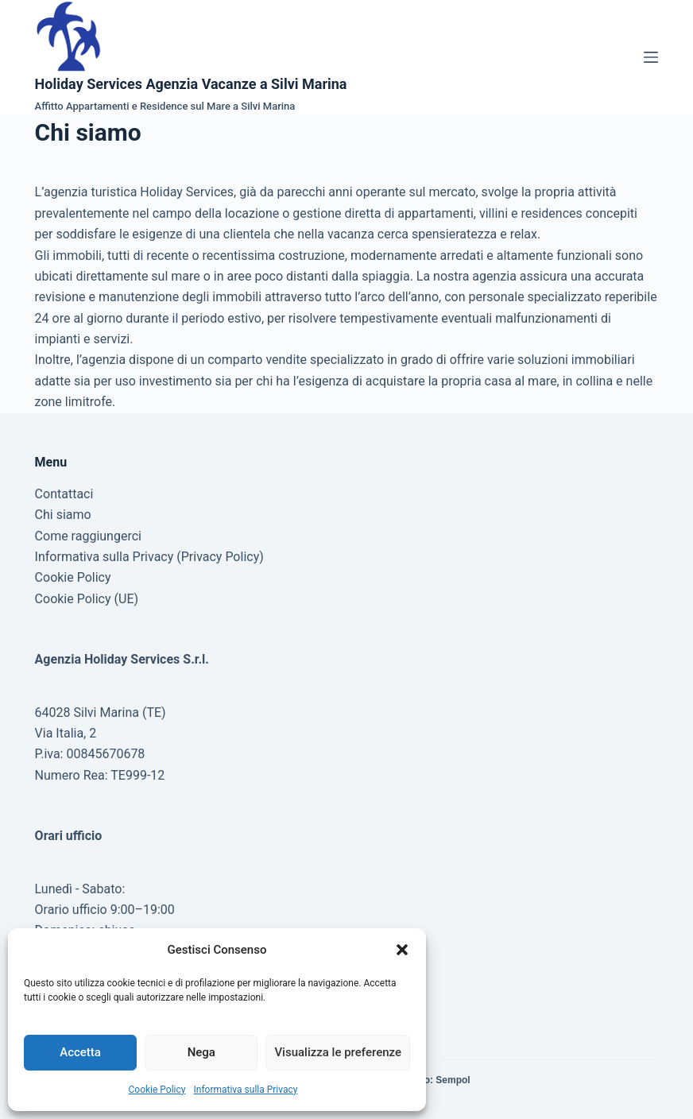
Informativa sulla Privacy (245, 1089)
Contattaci (64, 493)
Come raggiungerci (88, 536)
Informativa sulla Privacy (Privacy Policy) (149, 556)
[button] (402, 950)
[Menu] (651, 57)
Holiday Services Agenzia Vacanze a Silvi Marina (191, 84)
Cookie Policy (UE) (86, 598)
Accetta (80, 1052)
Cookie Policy (157, 1089)
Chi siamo (63, 514)
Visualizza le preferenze (337, 1052)
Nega (201, 1052)
